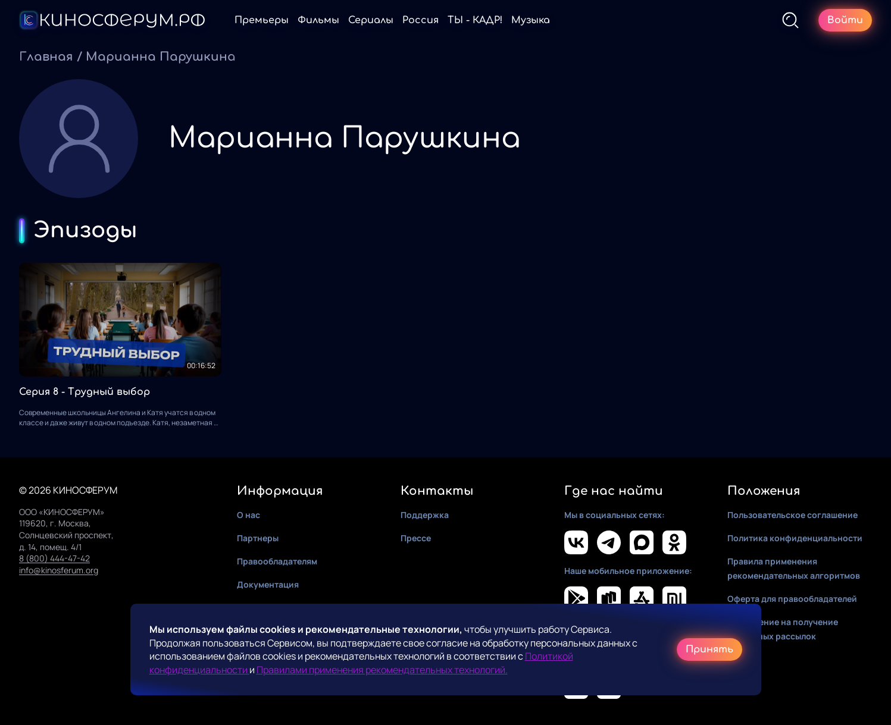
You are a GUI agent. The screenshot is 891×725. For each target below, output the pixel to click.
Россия (420, 20)
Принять (709, 649)
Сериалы (370, 20)
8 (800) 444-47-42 (54, 558)
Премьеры (262, 20)
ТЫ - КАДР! (475, 20)
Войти (845, 20)
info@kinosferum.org (58, 570)
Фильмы (318, 20)
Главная (46, 57)
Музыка (530, 20)
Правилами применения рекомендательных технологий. (382, 669)
